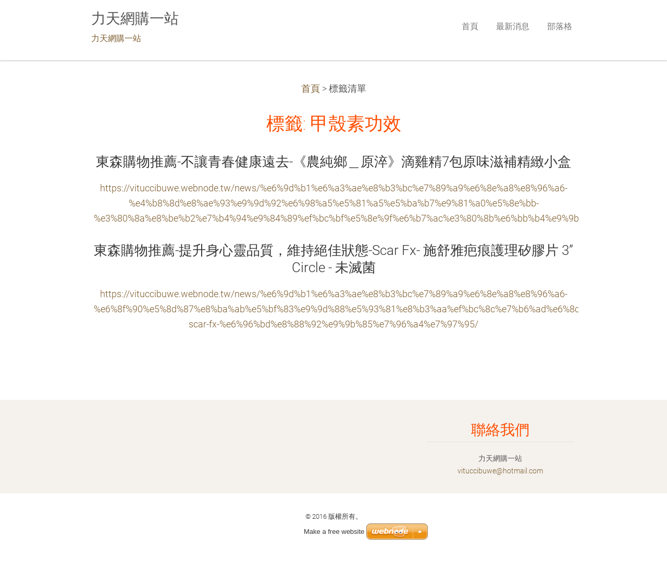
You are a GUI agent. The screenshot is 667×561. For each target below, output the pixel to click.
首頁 (310, 88)
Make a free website (334, 531)
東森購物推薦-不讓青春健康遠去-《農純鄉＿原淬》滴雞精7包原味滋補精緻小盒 (333, 161)
